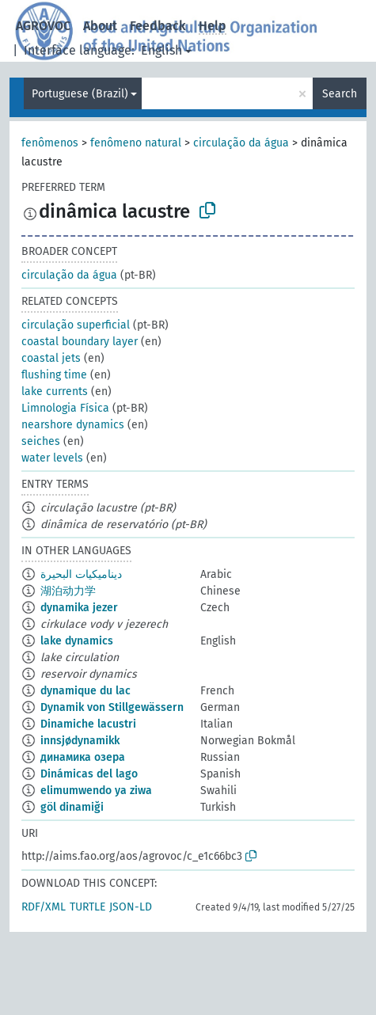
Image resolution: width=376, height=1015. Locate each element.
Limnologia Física (65, 408)
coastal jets (51, 358)
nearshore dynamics (72, 424)
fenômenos (49, 143)
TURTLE (87, 907)
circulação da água (241, 143)
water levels (52, 458)
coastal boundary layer (79, 341)
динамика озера (82, 757)
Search (339, 94)
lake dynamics (76, 641)
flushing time (54, 375)
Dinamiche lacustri (88, 724)
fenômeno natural (135, 143)
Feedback (158, 25)
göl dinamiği (72, 807)
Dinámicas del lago (89, 774)
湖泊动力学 (68, 591)
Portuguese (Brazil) (80, 94)
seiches (40, 441)
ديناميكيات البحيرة (81, 574)
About (100, 25)
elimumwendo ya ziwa (96, 790)
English (161, 50)
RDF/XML (43, 907)
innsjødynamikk (80, 740)
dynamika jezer (79, 607)
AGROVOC (43, 25)
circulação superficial (75, 325)
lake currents (54, 391)
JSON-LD (130, 907)
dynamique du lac (85, 691)
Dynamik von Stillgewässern (112, 707)
